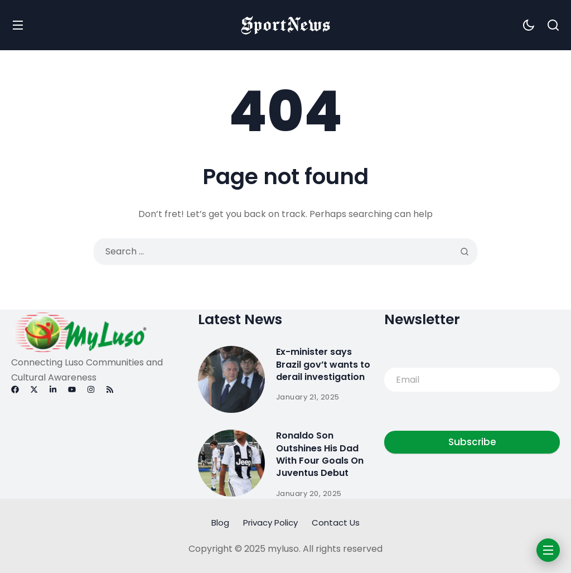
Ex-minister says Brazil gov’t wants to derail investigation (323, 364)
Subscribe (472, 442)
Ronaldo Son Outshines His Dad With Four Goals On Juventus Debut (320, 454)
